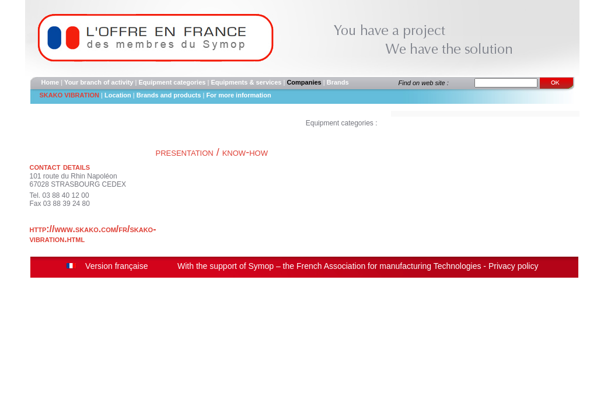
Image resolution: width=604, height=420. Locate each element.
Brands (338, 82)
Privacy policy (513, 266)
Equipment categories (171, 82)
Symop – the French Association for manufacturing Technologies (364, 266)
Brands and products (170, 95)
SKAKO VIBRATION (69, 95)
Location (117, 95)
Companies (304, 82)
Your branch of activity (98, 82)
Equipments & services (246, 82)
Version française (116, 266)
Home (50, 82)
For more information (238, 95)
